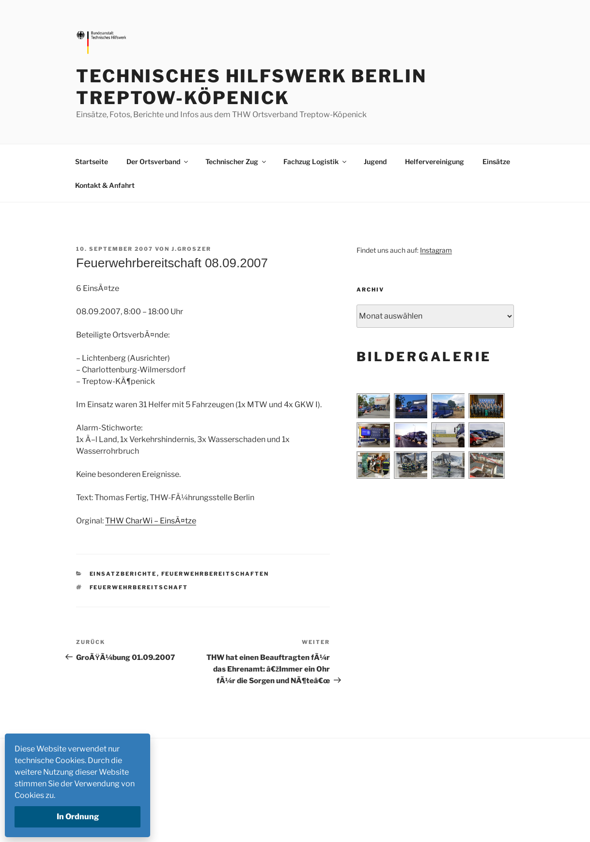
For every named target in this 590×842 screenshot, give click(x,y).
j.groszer (191, 248)
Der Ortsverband (157, 161)
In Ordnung (78, 816)
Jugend (375, 161)
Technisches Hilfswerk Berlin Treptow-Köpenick (251, 86)
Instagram (436, 250)
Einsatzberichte (123, 573)
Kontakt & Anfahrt (105, 185)
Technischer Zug (236, 161)
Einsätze (496, 161)
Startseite (91, 161)
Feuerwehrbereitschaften (215, 573)
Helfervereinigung (434, 161)
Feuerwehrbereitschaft (139, 587)
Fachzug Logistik (315, 161)
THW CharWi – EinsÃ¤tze (150, 520)
